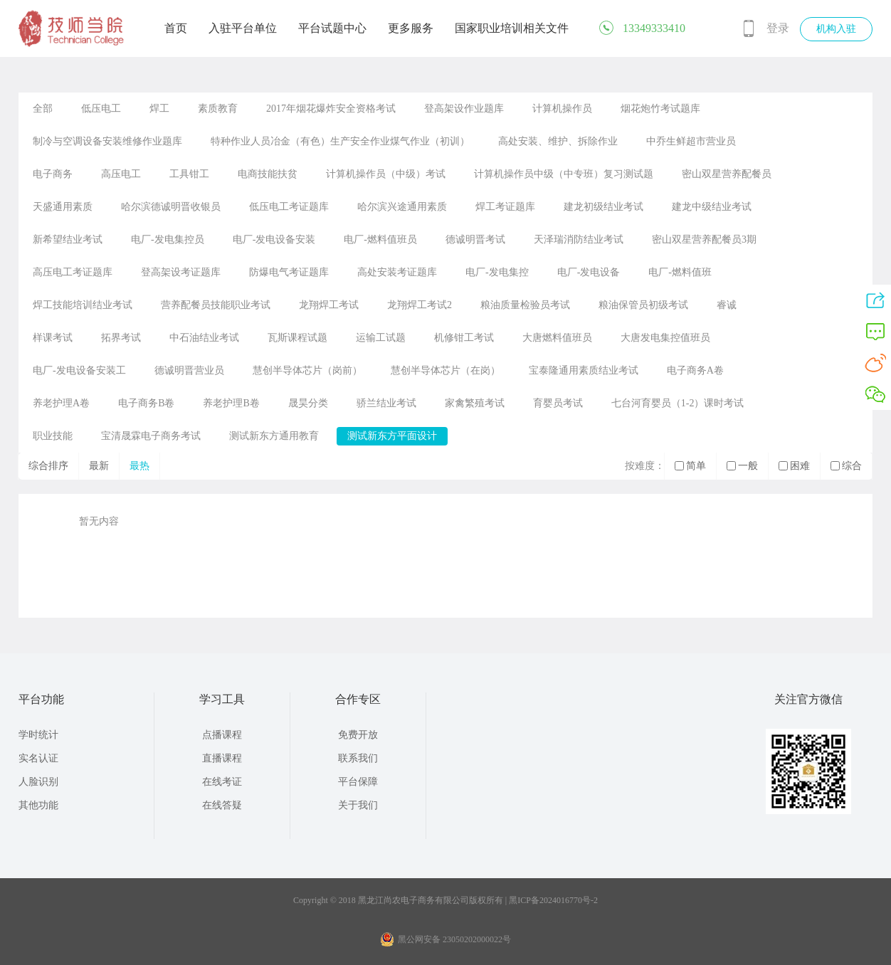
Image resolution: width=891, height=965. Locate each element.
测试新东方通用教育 (274, 436)
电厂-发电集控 (497, 272)
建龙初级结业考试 (603, 206)
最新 (99, 465)
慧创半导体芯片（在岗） (445, 370)
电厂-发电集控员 (167, 239)
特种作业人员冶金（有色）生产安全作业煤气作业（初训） (340, 141)
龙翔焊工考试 (329, 305)
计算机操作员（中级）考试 (385, 174)
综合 (846, 465)
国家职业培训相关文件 (512, 28)
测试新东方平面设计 (392, 436)
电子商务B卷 (146, 403)
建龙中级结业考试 (712, 206)
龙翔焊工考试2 (419, 305)
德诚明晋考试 (475, 239)
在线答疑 (222, 805)
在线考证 (222, 781)
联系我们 (358, 758)
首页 (175, 28)
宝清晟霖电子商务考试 (151, 436)
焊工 (159, 108)
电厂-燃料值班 (680, 272)
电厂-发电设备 (589, 272)
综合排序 (48, 465)
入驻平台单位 (243, 28)
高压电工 (121, 174)
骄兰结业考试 (386, 403)
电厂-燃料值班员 (380, 239)
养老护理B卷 (231, 403)
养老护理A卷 (61, 403)
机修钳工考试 (464, 337)
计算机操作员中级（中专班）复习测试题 (563, 174)
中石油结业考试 (204, 337)
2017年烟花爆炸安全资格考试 (331, 108)
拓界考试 (121, 337)
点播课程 (222, 734)
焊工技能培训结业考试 (82, 305)
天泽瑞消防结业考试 (578, 239)
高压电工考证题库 (72, 272)
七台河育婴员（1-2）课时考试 (677, 403)
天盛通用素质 (63, 206)
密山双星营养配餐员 (726, 174)
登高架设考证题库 (181, 272)
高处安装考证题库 (397, 272)
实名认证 (38, 758)
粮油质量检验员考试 (525, 305)
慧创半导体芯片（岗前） (307, 370)
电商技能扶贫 (267, 174)
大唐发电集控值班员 (665, 337)
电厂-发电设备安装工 (79, 370)
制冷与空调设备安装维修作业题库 (107, 141)
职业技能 (53, 436)
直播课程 (222, 758)
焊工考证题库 (505, 206)
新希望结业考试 (67, 239)
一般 (742, 465)
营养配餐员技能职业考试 (215, 305)
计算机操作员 (562, 108)
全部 (43, 108)
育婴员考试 (558, 403)
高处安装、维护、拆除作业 (558, 141)
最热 (139, 465)
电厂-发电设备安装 (274, 239)
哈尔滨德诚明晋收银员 (171, 206)
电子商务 (53, 174)
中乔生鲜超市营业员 (691, 141)
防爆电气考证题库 (289, 272)
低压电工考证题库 (289, 206)
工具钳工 (189, 174)
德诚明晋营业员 (189, 370)
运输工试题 (381, 337)
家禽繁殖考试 (475, 403)
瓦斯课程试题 (297, 337)
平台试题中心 (332, 28)
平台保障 (358, 781)
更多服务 (410, 28)
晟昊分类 (308, 403)
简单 (690, 465)
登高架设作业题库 (464, 108)
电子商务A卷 (695, 370)
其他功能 (38, 805)
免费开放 (358, 734)
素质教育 (218, 108)
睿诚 (727, 305)
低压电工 (101, 108)
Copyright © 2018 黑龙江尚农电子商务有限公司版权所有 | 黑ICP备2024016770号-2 (445, 900)
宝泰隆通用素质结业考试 (583, 370)
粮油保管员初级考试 (643, 305)
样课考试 (53, 337)
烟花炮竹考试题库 (660, 108)
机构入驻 (836, 28)
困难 (794, 465)
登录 (777, 28)
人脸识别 (38, 781)
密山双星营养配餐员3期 (704, 239)
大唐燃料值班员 (557, 337)
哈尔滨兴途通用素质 (402, 206)
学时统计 (38, 734)
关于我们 (358, 805)
